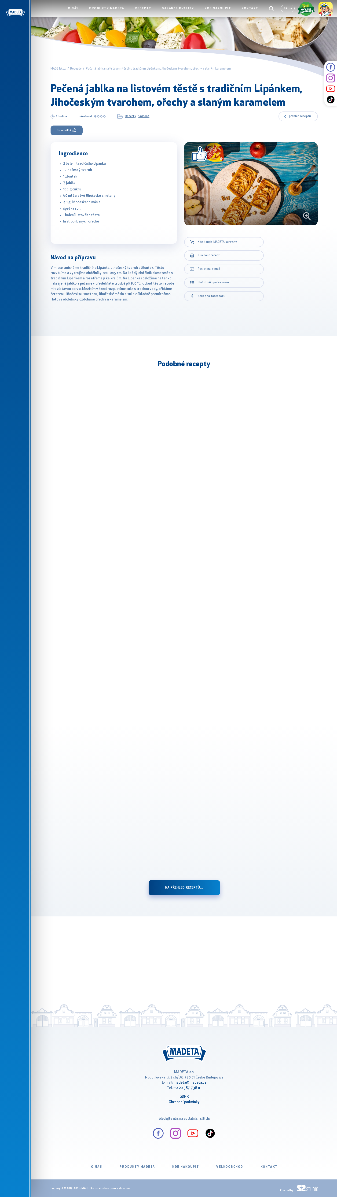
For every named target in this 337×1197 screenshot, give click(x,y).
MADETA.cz (58, 68)
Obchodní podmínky (184, 1102)
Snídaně (143, 116)
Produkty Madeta (113, 13)
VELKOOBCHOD (229, 1166)
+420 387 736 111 (187, 1088)
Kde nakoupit (220, 13)
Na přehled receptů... (184, 887)
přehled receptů (300, 116)
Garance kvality (181, 13)
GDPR (184, 1097)
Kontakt (251, 13)
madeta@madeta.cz (190, 1083)
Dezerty (130, 116)
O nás (80, 13)
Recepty (148, 13)
